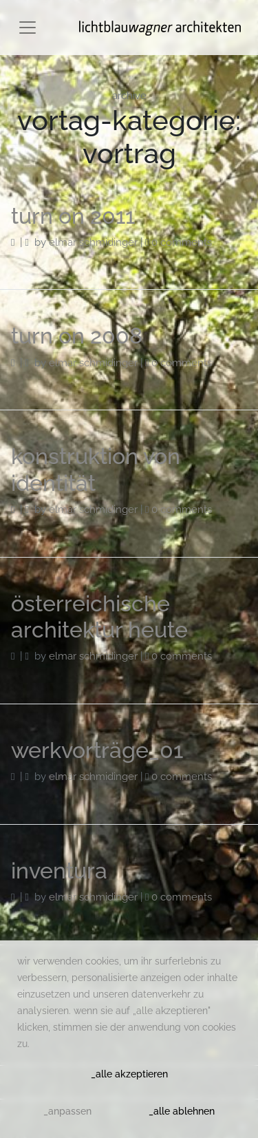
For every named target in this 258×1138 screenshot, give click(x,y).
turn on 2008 (76, 335)
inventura (59, 870)
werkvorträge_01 (97, 750)
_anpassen (67, 1111)
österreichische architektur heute (99, 616)
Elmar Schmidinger (93, 242)
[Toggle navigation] (27, 27)
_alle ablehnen (182, 1111)
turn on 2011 (73, 216)
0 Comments (181, 242)
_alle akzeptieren (129, 1073)
